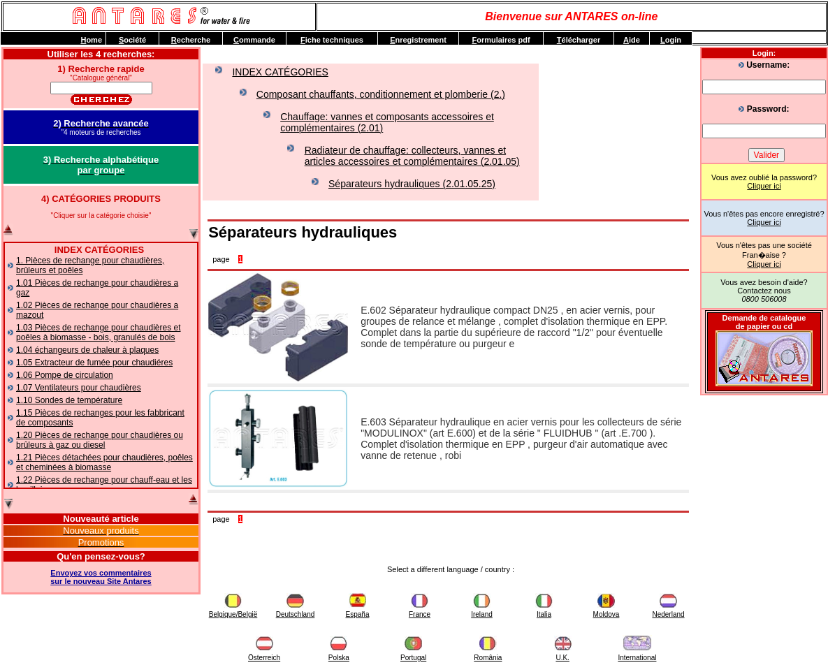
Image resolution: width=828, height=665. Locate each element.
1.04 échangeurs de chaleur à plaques (87, 350)
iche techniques (331, 40)
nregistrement (418, 40)
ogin (670, 40)
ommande (254, 40)
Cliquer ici (763, 186)
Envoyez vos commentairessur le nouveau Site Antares (100, 577)
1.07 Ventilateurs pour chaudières (78, 388)
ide (631, 40)
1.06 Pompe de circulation (64, 375)
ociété (132, 40)
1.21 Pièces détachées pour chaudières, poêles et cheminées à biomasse (104, 462)
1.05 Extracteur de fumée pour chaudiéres (94, 362)
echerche (190, 40)
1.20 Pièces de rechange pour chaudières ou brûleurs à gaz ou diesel (99, 440)
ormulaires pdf (501, 40)
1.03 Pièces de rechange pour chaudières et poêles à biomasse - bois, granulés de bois (98, 332)
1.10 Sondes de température (69, 400)
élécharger (578, 40)
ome (91, 40)
